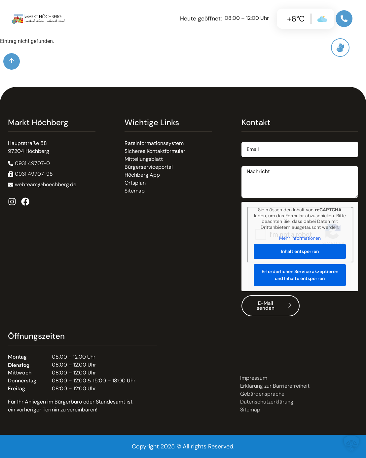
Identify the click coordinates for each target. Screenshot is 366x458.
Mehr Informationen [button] (299, 238)
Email (248, 139)
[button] (30, 174)
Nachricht (253, 163)
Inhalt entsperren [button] (300, 251)
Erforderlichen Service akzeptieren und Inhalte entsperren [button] (299, 274)
